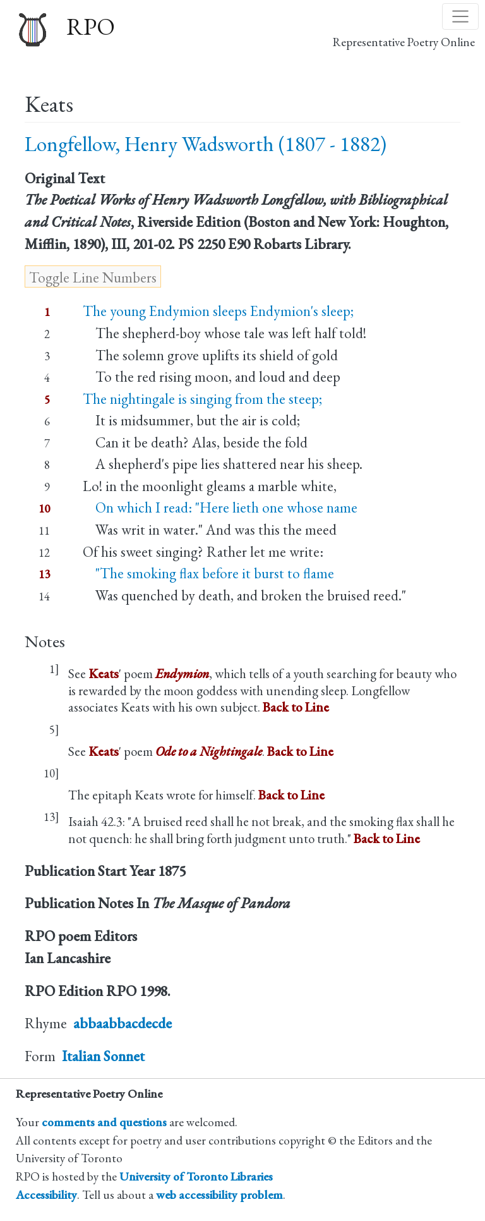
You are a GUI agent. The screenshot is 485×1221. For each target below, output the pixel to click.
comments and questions (104, 1122)
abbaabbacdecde (122, 1023)
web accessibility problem (219, 1195)
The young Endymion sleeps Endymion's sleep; (218, 310)
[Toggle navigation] (460, 16)
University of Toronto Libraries (196, 1176)
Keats (103, 673)
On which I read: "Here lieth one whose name (220, 507)
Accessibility (46, 1195)
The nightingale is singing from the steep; (202, 398)
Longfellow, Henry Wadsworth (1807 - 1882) (205, 143)
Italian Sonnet (103, 1056)
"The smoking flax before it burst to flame (208, 573)
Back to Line (296, 706)
